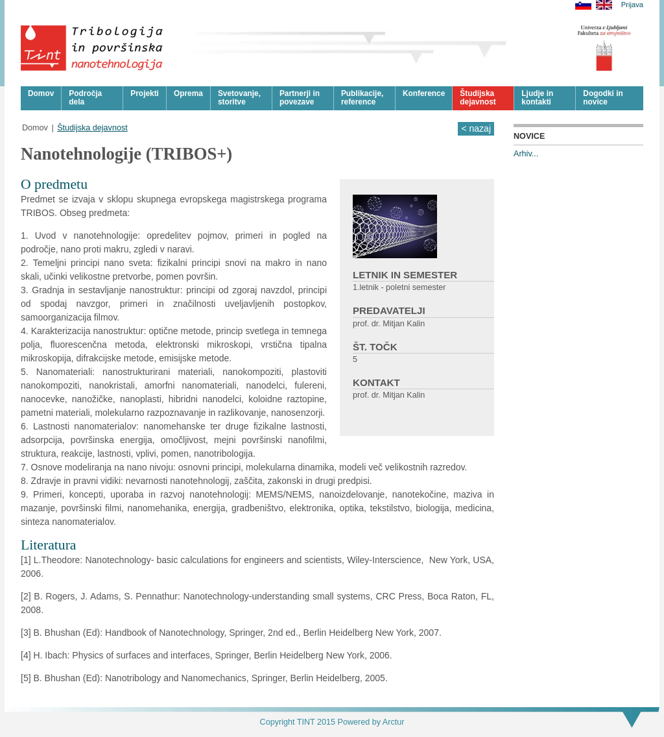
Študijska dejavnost (92, 127)
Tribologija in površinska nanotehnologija (92, 48)
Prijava (632, 4)
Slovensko (583, 5)
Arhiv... (526, 153)
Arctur (394, 722)
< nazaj (476, 128)
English (604, 5)
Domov (35, 127)
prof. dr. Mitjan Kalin (389, 323)
